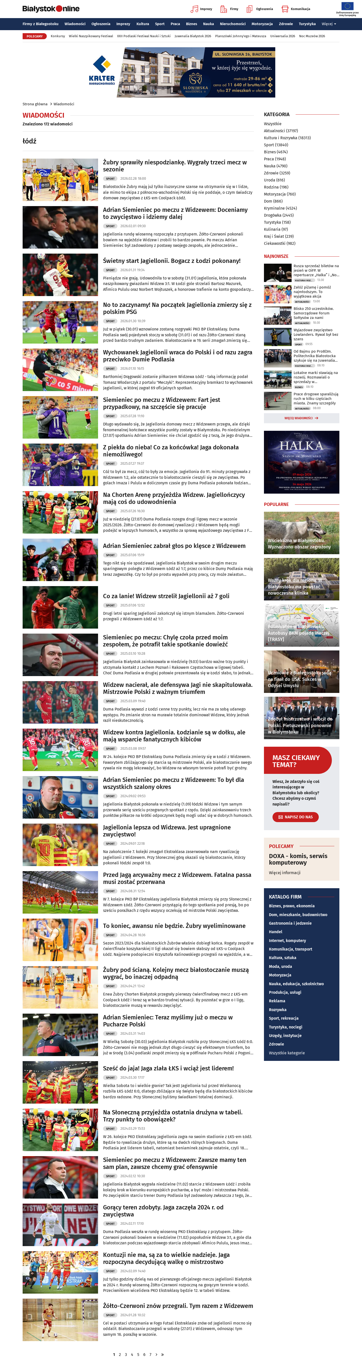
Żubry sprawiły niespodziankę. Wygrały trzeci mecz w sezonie (175, 166)
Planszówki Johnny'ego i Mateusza (240, 36)
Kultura (143, 24)
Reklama (277, 1001)
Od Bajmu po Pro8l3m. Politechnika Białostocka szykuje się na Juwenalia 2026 (315, 356)
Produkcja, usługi (285, 992)
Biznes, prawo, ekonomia (292, 906)
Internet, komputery (287, 940)
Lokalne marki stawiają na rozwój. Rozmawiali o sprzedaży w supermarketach (316, 377)
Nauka (208, 24)
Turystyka (307, 24)
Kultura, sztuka (282, 957)
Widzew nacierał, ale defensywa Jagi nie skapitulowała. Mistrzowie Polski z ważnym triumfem (178, 688)
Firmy (229, 9)
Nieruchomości (233, 24)
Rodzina (271, 187)
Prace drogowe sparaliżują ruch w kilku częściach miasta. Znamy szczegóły (316, 398)
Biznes (191, 24)
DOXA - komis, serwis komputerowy (298, 859)
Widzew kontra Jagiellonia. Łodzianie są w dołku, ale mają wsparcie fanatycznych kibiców (174, 736)
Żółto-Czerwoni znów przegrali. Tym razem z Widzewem (178, 1305)
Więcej (329, 24)
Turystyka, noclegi (285, 1027)
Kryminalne (274, 208)
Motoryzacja (262, 24)
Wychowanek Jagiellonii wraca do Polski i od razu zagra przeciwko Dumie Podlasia (177, 356)
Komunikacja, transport (290, 949)
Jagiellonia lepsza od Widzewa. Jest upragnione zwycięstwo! (167, 831)
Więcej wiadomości (299, 418)
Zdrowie (286, 24)
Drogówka (273, 215)
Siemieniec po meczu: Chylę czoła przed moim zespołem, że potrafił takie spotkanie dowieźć (165, 641)
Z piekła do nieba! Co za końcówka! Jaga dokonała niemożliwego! (171, 451)
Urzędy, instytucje (285, 1035)
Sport (160, 24)
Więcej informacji (285, 872)
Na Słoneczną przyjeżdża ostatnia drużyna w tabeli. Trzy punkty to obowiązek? (173, 1116)
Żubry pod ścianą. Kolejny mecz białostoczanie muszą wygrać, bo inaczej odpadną (176, 973)
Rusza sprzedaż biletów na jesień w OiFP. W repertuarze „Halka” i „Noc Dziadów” (316, 270)
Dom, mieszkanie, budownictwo (298, 914)
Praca (175, 24)
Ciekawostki (275, 243)
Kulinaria (272, 229)
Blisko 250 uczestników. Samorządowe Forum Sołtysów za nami (314, 313)
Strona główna (35, 104)
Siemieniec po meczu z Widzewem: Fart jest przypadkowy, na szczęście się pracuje (161, 403)
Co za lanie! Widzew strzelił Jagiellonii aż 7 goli (166, 596)
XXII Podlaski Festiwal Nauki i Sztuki (144, 36)
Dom (268, 201)
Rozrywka (278, 1009)
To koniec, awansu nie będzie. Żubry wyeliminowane (174, 925)
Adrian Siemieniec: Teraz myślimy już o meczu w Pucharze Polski (168, 1021)
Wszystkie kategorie (287, 1053)
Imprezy (201, 9)
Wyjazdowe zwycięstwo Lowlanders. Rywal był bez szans (316, 334)
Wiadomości (75, 24)
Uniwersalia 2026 (282, 36)
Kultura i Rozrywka (280, 137)
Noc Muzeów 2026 (312, 36)
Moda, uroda (280, 966)
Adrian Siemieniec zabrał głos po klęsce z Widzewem (174, 545)
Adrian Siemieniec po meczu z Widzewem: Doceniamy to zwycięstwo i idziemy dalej (175, 213)
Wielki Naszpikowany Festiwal (91, 36)
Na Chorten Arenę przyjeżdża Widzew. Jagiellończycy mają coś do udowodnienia (174, 498)
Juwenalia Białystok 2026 (193, 36)
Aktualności (274, 130)
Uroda (269, 180)
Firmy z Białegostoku (41, 24)
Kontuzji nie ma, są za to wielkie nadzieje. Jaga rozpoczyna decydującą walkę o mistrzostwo (166, 1258)
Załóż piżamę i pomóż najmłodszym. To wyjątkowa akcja (312, 292)
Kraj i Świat (274, 236)
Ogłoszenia (260, 9)
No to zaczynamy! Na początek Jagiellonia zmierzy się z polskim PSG (177, 308)
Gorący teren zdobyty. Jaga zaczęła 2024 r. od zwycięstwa (163, 1211)
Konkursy (58, 36)
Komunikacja (295, 9)
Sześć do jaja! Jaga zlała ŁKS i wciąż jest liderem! (168, 1068)
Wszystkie (273, 124)
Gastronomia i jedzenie (290, 923)
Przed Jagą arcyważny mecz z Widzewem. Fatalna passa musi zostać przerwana (177, 878)
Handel (275, 931)
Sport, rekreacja (284, 1018)
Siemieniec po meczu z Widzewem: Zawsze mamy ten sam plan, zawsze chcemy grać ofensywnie (174, 1163)
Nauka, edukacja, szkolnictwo (296, 983)
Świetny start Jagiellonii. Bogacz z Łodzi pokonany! (172, 260)
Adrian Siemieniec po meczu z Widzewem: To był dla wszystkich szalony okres (173, 783)
